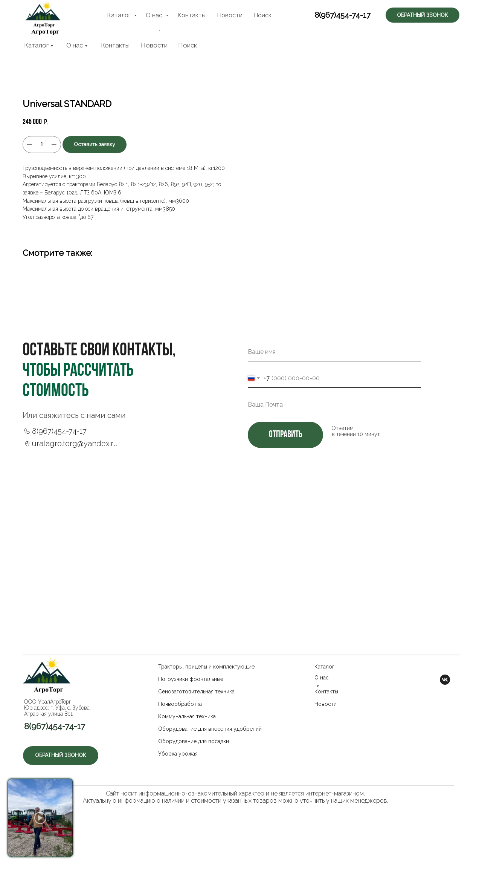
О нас (74, 45)
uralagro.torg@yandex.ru (75, 478)
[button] (425, 18)
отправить (285, 469)
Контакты (115, 45)
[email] (334, 439)
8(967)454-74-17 (334, 19)
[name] (334, 386)
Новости (154, 45)
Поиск (187, 45)
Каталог (36, 45)
